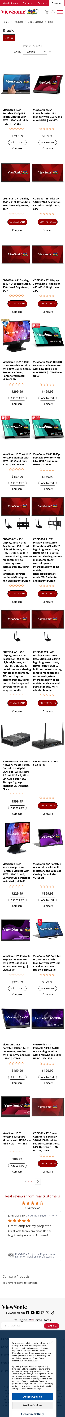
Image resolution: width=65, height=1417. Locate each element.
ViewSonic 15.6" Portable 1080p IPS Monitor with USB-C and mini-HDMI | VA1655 (47, 115)
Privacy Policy (38, 1358)
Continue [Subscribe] (52, 1325)
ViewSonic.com (10, 3)
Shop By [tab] (9, 37)
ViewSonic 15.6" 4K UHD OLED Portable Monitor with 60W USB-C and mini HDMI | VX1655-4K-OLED (47, 368)
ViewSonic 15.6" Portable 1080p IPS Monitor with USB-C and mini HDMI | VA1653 (17, 1138)
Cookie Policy (17, 1360)
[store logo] (19, 12)
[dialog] (32, 1373)
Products (18, 21)
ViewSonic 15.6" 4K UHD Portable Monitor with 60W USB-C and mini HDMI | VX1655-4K (17, 459)
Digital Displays (36, 21)
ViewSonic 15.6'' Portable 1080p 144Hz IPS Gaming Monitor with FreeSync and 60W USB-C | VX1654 (17, 1051)
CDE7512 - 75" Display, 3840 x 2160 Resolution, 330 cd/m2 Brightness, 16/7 (17, 204)
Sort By (17, 52)
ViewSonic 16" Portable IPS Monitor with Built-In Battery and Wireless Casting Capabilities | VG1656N (47, 870)
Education (28, 3)
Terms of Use (32, 1360)
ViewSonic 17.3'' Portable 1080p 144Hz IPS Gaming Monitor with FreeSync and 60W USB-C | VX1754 (47, 1051)
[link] (32, 1255)
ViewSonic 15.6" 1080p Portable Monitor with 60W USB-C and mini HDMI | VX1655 (46, 459)
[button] (17, 148)
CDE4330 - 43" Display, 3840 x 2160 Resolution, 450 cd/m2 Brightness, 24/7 (47, 204)
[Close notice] (52, 1342)
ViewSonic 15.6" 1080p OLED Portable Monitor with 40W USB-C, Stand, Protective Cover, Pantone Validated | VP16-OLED (17, 370)
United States (40, 1320)
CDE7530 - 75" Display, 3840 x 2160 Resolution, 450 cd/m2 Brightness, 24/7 (47, 285)
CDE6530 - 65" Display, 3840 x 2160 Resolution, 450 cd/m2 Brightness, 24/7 (17, 285)
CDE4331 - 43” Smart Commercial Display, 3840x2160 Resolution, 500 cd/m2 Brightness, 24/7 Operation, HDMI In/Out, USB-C (46, 1141)
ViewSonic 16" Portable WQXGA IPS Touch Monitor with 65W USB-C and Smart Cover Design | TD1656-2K (47, 963)
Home (6, 21)
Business (42, 3)
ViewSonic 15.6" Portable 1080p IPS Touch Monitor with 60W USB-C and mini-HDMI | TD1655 (15, 116)
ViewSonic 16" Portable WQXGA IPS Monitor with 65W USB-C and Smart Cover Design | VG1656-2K (16, 963)
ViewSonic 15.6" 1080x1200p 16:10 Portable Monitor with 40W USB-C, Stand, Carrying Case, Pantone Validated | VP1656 (16, 872)
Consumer (57, 3)
